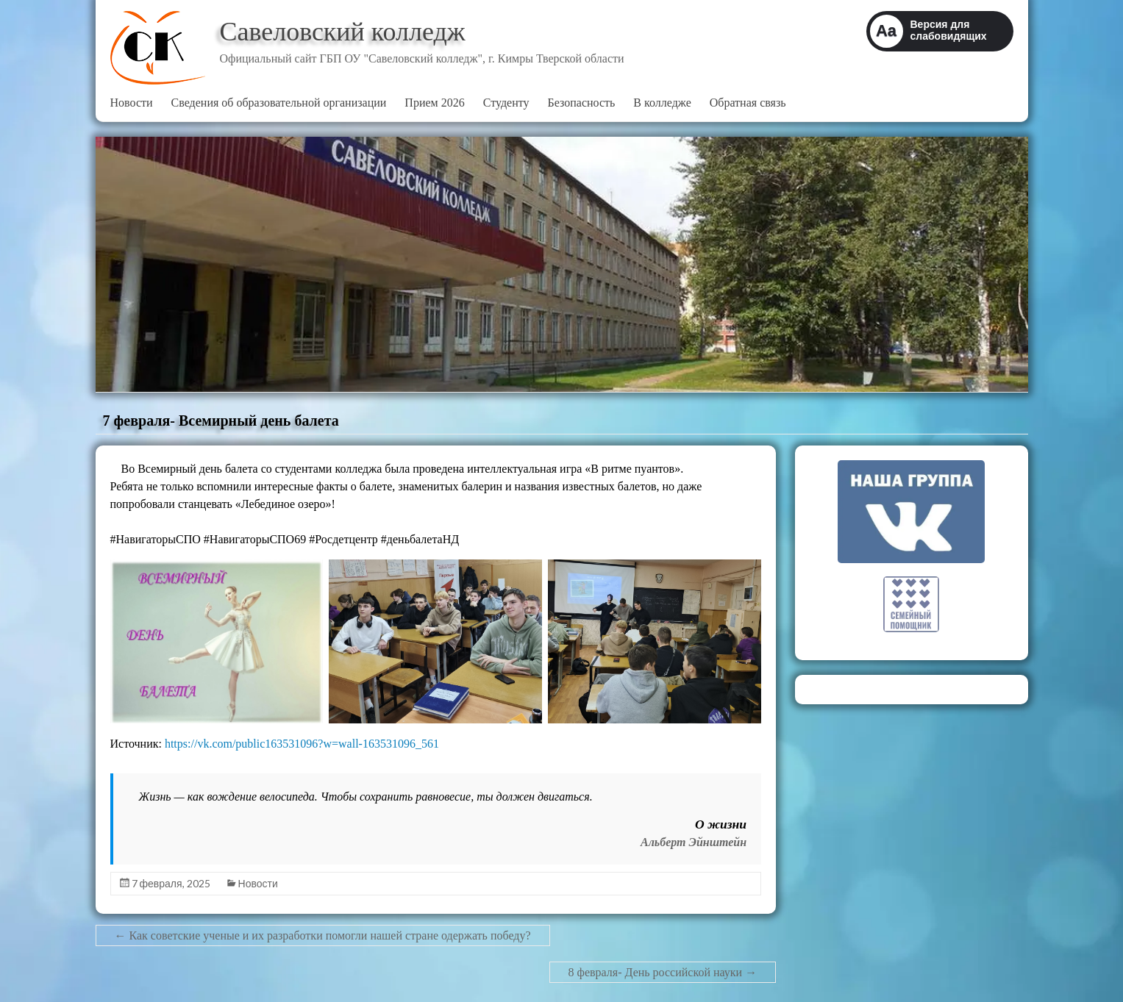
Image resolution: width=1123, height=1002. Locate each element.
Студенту (506, 102)
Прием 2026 (434, 102)
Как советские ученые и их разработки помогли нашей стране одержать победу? (323, 935)
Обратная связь (748, 102)
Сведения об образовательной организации (279, 102)
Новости (131, 102)
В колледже (662, 102)
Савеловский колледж (343, 31)
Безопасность (582, 102)
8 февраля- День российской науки (662, 972)
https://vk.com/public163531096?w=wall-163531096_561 (302, 743)
